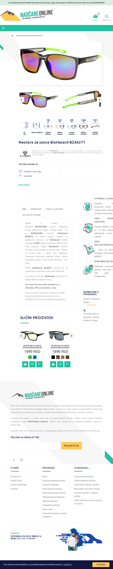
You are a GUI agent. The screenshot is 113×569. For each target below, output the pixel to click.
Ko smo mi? (16, 476)
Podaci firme (16, 480)
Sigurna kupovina (50, 501)
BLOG (44, 476)
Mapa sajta (47, 509)
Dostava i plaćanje (50, 484)
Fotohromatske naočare (84, 480)
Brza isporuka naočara (52, 489)
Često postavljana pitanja (53, 480)
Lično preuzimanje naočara (54, 493)
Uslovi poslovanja (18, 484)
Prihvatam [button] (101, 565)
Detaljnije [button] (67, 564)
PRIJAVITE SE (71, 446)
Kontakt (14, 489)
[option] (39, 99)
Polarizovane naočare (83, 476)
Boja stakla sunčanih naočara (87, 489)
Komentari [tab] (36, 209)
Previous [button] (21, 99)
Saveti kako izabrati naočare (86, 484)
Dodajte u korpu (25, 364)
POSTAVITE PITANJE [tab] (31, 215)
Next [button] (99, 99)
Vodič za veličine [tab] (54, 209)
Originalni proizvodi (51, 505)
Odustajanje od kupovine (53, 497)
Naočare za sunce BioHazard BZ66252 (60, 347)
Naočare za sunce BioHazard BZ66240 (32, 347)
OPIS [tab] (24, 209)
